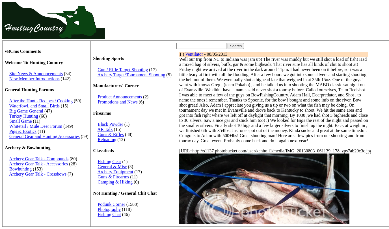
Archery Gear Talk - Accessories (38, 163)
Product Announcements (120, 96)
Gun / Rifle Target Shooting (123, 69)
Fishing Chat (109, 214)
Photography (109, 209)
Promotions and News (117, 102)
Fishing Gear (109, 161)
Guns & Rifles (111, 134)
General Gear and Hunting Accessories (44, 136)
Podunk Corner (111, 204)
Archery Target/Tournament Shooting (131, 74)
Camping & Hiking (115, 182)
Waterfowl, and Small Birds (34, 105)
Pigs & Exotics (22, 131)
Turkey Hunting (23, 116)
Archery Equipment (115, 171)
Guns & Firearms (113, 176)
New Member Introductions (34, 78)
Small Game (20, 121)
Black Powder (110, 124)
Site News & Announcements (36, 73)
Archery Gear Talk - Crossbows (37, 174)
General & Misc (112, 166)
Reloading (107, 139)
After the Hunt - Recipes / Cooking (41, 100)
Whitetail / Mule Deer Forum (35, 126)
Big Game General (26, 111)
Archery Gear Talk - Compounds (38, 158)
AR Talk (105, 129)
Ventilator (194, 54)
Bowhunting (20, 169)
